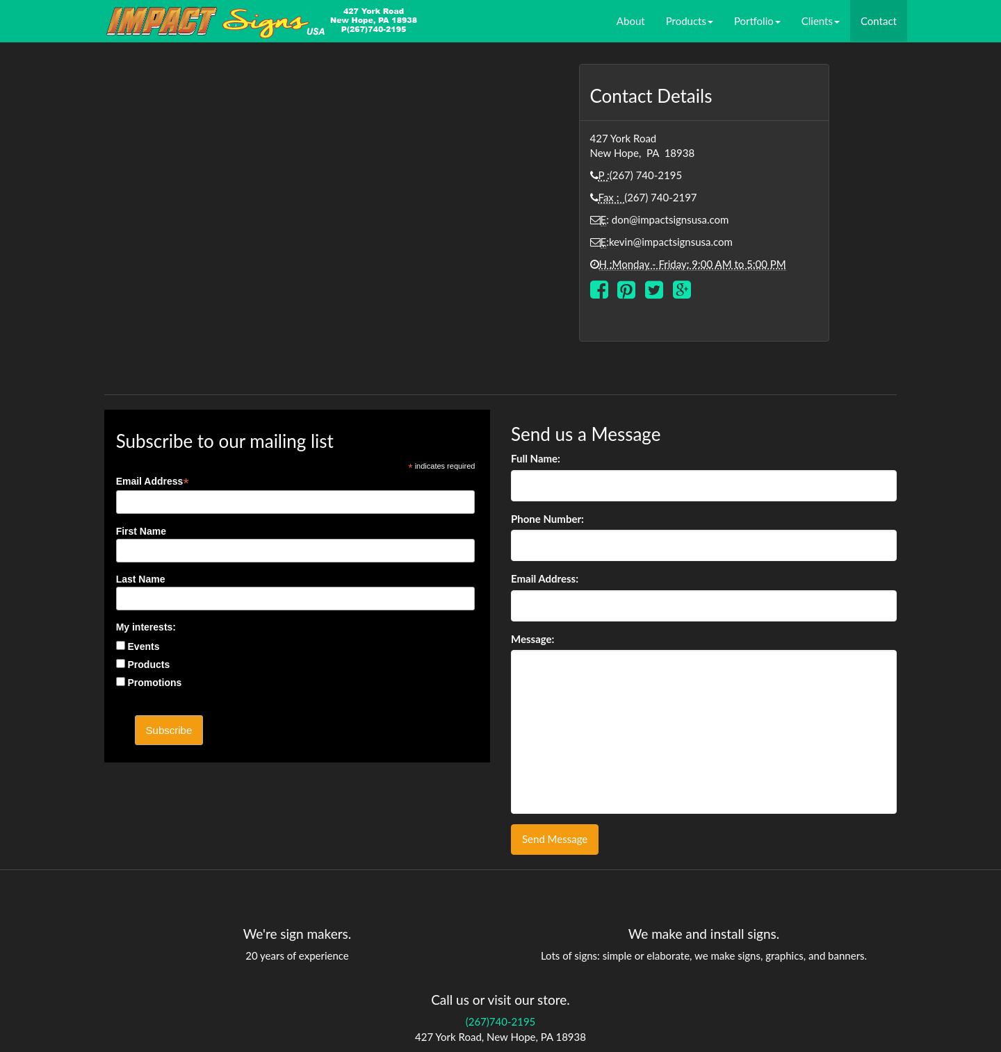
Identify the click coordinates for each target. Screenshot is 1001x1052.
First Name (141, 531)
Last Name (140, 579)
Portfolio (757, 21)
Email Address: (544, 578)
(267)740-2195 (501, 1021)
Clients (820, 21)
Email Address (152, 481)
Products (689, 21)
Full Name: (535, 458)
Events (144, 646)
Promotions (155, 682)
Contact (879, 21)
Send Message (554, 839)
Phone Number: (547, 518)
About (631, 21)
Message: (532, 639)
